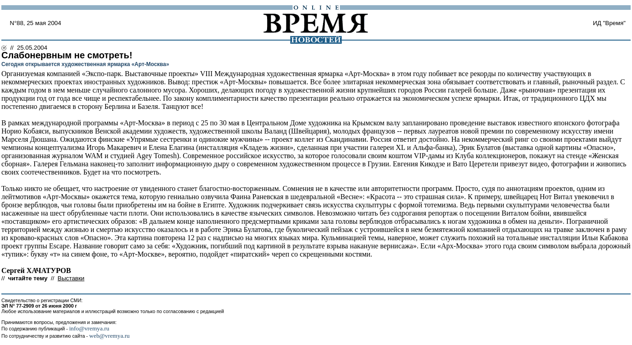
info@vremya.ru (89, 328)
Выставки (71, 278)
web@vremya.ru (109, 335)
